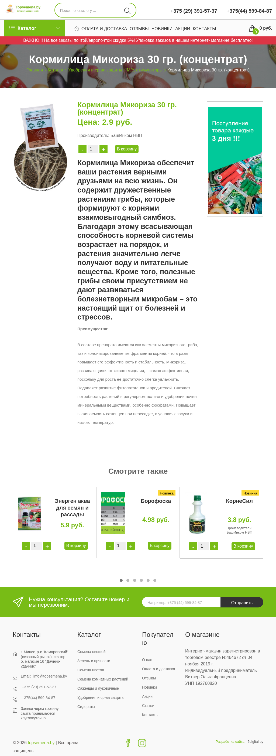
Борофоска (156, 501)
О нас (147, 660)
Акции (182, 28)
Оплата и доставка (104, 28)
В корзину (127, 149)
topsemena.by (41, 742)
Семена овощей (91, 652)
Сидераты (86, 707)
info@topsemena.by (50, 676)
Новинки (162, 28)
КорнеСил (239, 501)
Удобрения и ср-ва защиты (95, 70)
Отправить (242, 602)
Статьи (148, 705)
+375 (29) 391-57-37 (194, 11)
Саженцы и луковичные (98, 688)
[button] (121, 580)
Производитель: (93, 135)
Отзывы (139, 28)
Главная (34, 70)
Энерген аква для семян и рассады (72, 507)
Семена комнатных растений (102, 679)
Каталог (55, 70)
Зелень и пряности (93, 661)
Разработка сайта (230, 742)
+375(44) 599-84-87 (248, 11)
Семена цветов (90, 670)
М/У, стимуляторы (145, 70)
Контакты (204, 28)
